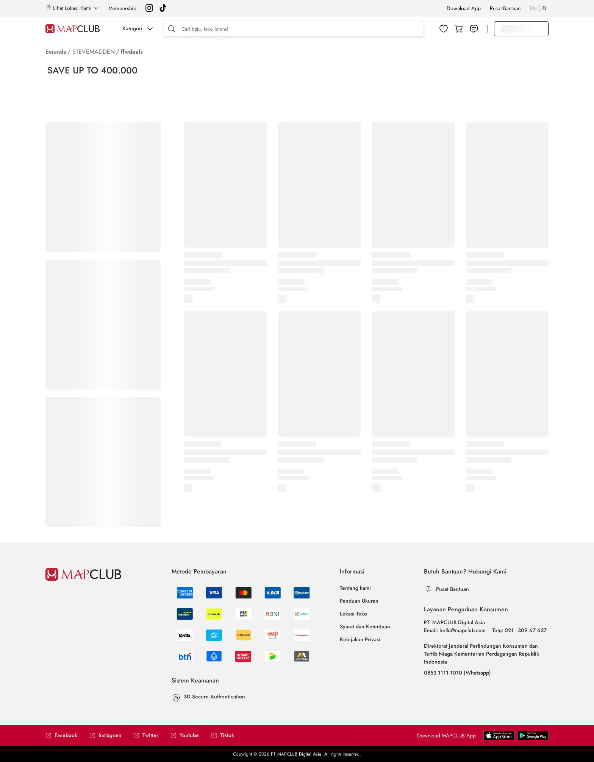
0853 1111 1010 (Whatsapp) (457, 672)
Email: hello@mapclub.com (455, 630)
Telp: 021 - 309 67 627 (519, 630)
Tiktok (222, 735)
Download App (464, 8)
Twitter (145, 735)
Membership (122, 8)
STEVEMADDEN (93, 51)
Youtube (184, 735)
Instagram (105, 735)
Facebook (61, 735)
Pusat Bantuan (505, 8)
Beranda (55, 51)
